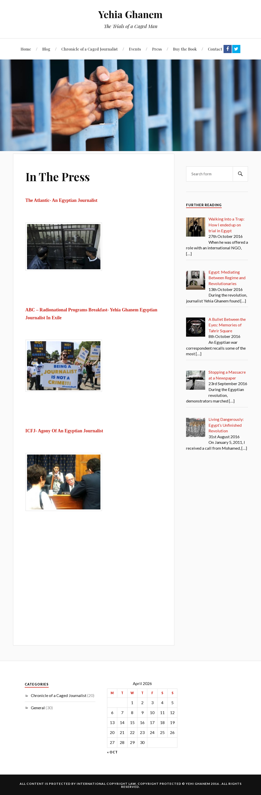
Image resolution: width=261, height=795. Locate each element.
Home (26, 49)
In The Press (57, 176)
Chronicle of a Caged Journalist (89, 49)
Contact (215, 49)
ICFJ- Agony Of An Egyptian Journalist (64, 430)
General (38, 707)
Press (157, 49)
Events (135, 49)
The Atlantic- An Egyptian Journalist (61, 200)
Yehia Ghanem (130, 14)
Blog (46, 49)
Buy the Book (185, 49)
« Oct (112, 752)
